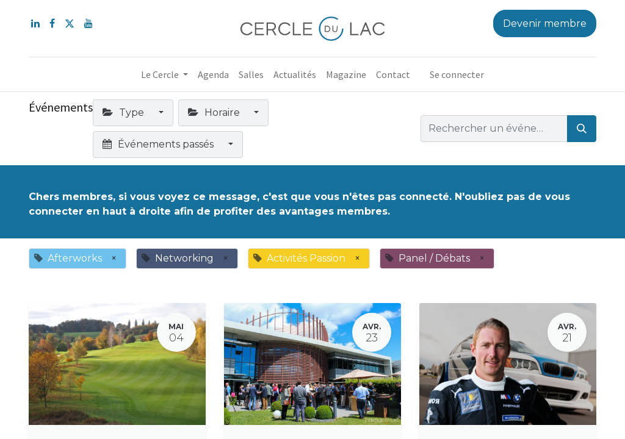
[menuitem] (213, 74)
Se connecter (457, 74)
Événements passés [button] (159, 144)
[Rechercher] (581, 128)
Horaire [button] (215, 112)
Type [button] (124, 112)
